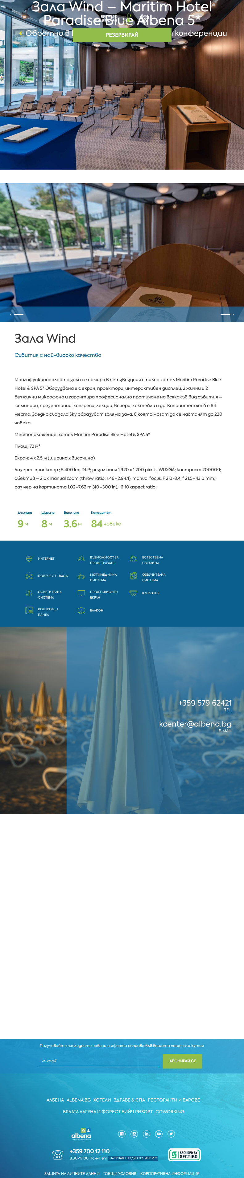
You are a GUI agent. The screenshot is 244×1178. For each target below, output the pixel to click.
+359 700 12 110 (90, 1135)
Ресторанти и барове (175, 1083)
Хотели (102, 1083)
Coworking (170, 1095)
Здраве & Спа (130, 1083)
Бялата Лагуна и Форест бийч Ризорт (108, 1095)
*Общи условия (119, 1157)
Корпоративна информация (170, 1157)
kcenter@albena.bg (195, 707)
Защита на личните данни (71, 1157)
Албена (55, 1083)
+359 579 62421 (205, 686)
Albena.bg (79, 1083)
